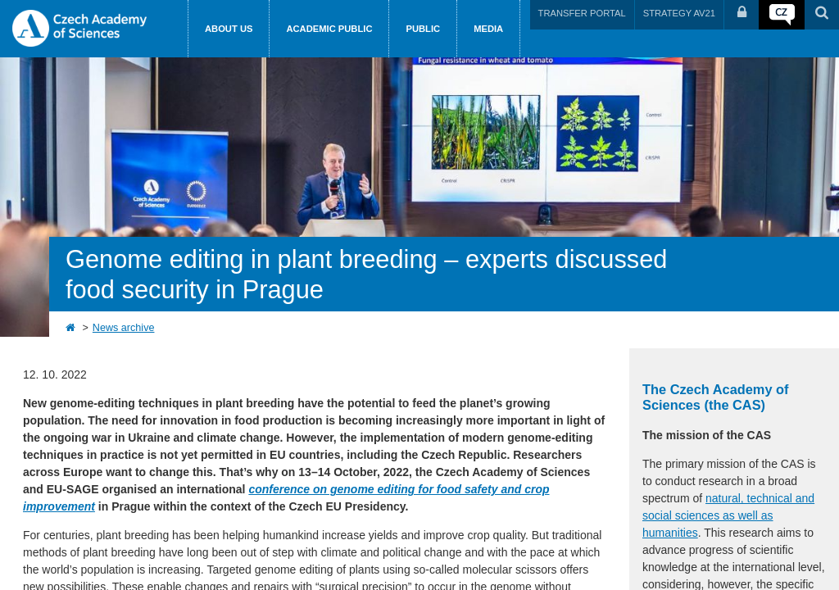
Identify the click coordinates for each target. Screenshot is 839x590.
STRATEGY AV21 (679, 13)
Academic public (329, 29)
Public (423, 29)
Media (488, 29)
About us (228, 29)
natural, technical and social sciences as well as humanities (728, 515)
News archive (124, 328)
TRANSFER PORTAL (582, 13)
